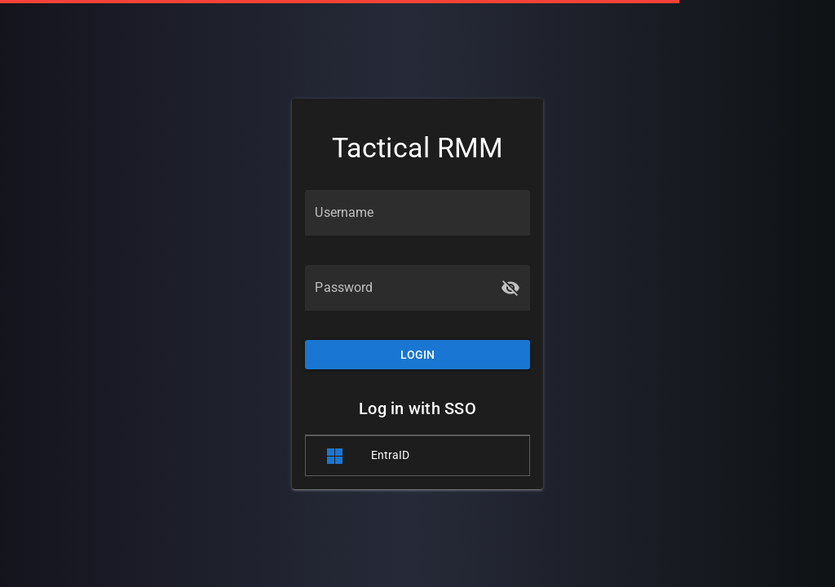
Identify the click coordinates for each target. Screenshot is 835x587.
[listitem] (417, 456)
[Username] (417, 213)
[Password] (402, 288)
